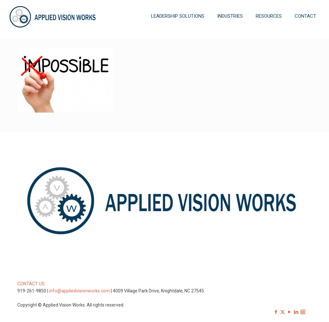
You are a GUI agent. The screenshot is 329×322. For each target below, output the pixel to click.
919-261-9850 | (33, 290)
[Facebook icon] (275, 312)
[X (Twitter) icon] (282, 312)
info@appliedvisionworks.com (79, 290)
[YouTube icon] (289, 312)
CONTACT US (31, 283)
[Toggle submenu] (178, 35)
